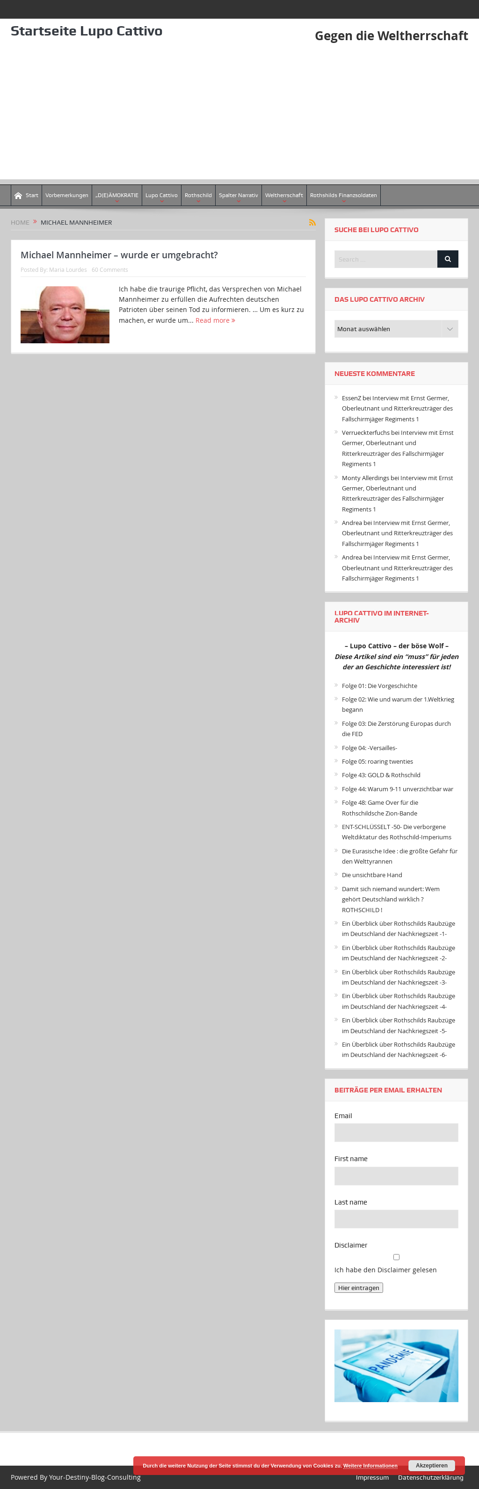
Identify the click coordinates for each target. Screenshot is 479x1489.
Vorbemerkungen (66, 195)
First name (351, 1159)
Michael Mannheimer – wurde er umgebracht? (119, 255)
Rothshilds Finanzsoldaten (343, 195)
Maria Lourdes (68, 269)
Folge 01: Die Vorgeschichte (379, 685)
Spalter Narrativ (238, 195)
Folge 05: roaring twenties (377, 761)
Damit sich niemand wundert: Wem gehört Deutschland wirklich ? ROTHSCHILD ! (391, 899)
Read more (215, 320)
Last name (350, 1202)
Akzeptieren (432, 1465)
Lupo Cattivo (161, 195)
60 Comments (110, 269)
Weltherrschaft (284, 195)
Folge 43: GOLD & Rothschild (381, 775)
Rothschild (198, 195)
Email (343, 1116)
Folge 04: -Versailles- (369, 748)
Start (26, 195)
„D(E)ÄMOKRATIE (116, 195)
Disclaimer (350, 1245)
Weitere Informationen (370, 1465)
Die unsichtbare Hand (372, 875)
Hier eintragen (358, 1287)
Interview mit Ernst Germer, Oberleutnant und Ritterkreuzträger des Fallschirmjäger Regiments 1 (397, 408)
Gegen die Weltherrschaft (391, 35)
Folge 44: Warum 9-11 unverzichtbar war (397, 789)
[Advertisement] (239, 114)
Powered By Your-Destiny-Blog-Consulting (76, 1477)
